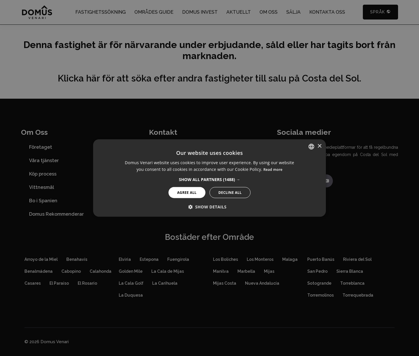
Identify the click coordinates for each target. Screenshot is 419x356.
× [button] (319, 146)
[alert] (209, 178)
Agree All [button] (187, 192)
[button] (209, 179)
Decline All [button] (230, 192)
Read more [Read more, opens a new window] (273, 169)
